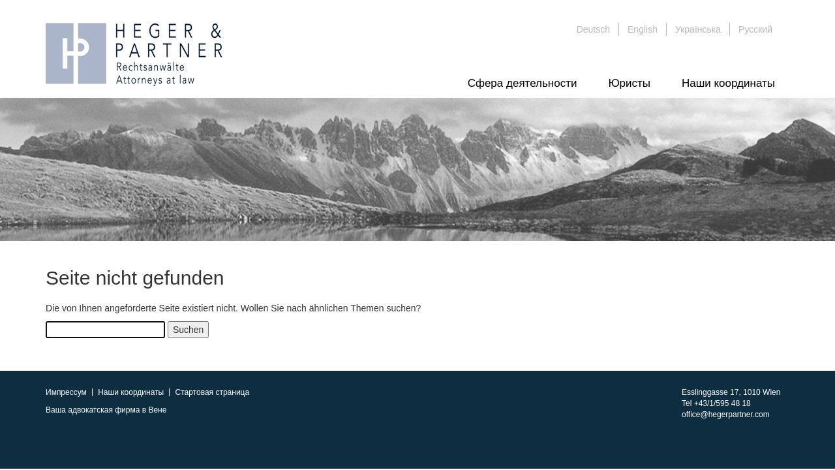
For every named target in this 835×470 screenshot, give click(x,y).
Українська (698, 29)
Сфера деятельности (522, 83)
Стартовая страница (212, 392)
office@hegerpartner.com (726, 414)
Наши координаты (728, 83)
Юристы (629, 83)
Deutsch (593, 29)
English (643, 29)
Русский (755, 29)
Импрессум (66, 392)
